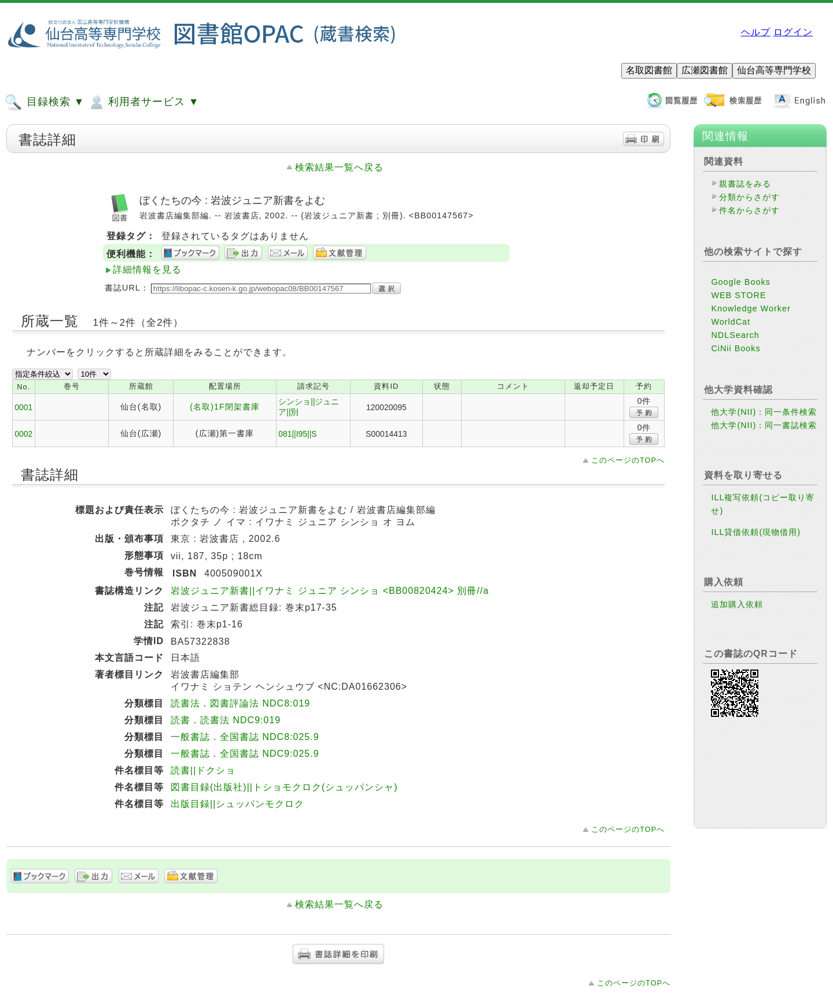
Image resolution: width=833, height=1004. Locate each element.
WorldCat (730, 321)
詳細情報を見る (147, 269)
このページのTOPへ (628, 460)
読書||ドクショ (203, 770)
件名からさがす (749, 210)
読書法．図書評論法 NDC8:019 (240, 703)
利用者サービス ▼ (143, 102)
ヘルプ (756, 32)
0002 (23, 433)
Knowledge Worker (750, 308)
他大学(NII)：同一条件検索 (764, 412)
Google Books (740, 282)
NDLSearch (735, 335)
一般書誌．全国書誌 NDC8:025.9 (245, 737)
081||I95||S (297, 433)
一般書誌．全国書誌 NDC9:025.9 (245, 753)
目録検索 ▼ (44, 102)
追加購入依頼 (737, 604)
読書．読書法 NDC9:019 (226, 720)
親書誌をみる (745, 183)
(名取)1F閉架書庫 (224, 406)
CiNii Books (735, 348)
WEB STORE (738, 295)
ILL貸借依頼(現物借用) (756, 532)
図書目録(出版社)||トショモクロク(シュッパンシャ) (284, 787)
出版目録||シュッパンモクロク (237, 804)
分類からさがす (749, 197)
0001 (23, 407)
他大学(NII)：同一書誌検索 (764, 425)
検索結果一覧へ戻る (339, 167)
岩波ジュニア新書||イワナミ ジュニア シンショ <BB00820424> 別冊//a (330, 591)
